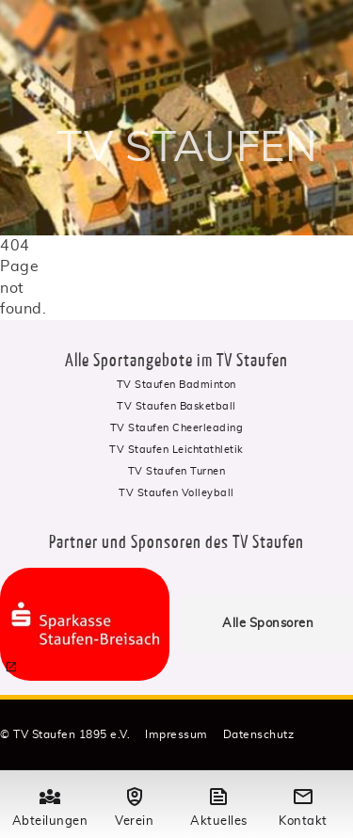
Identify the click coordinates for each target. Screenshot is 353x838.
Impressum (176, 734)
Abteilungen (50, 805)
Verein (134, 805)
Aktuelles (218, 805)
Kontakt (303, 805)
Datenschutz (259, 734)
